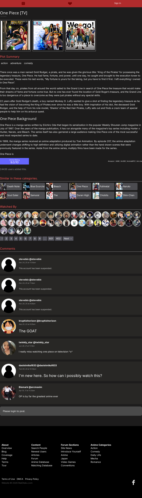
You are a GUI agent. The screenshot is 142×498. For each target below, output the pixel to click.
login (13, 411)
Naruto (126, 186)
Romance (96, 461)
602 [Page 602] (58, 238)
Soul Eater (12, 195)
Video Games (68, 461)
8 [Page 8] (35, 238)
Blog (4, 451)
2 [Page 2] (6, 238)
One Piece (82, 186)
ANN (117, 161)
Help (4, 458)
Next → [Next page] (68, 238)
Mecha (94, 458)
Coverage (7, 455)
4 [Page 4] (16, 238)
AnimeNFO (131, 161)
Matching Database (41, 465)
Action (4, 63)
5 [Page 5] (20, 238)
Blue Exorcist (37, 186)
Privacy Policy (32, 479)
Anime (64, 455)
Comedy (28, 63)
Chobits (104, 195)
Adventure (15, 63)
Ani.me (139, 161)
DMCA (20, 479)
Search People (39, 448)
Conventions (68, 465)
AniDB (123, 161)
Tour (4, 465)
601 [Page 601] (51, 238)
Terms (5, 461)
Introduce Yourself (71, 451)
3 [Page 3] (11, 238)
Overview (7, 448)
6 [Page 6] (25, 238)
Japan (64, 458)
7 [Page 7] (30, 238)
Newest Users (38, 451)
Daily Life (96, 455)
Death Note (13, 186)
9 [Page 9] (39, 238)
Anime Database (40, 461)
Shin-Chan (128, 195)
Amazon (111, 161)
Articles (35, 455)
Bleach (57, 186)
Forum (34, 458)
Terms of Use (8, 479)
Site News (66, 448)
